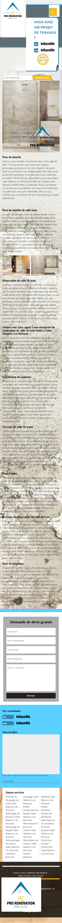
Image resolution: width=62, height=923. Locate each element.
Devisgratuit (43, 59)
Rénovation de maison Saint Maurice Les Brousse (30, 845)
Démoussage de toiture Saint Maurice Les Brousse (13, 845)
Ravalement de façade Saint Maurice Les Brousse (31, 815)
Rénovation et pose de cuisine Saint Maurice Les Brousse (30, 830)
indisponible (48, 43)
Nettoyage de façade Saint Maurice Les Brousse (13, 831)
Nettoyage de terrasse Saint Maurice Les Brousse (13, 818)
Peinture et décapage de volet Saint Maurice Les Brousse (12, 803)
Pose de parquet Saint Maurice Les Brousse (48, 831)
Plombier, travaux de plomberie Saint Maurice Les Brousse (48, 817)
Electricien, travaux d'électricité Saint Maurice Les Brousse (48, 847)
